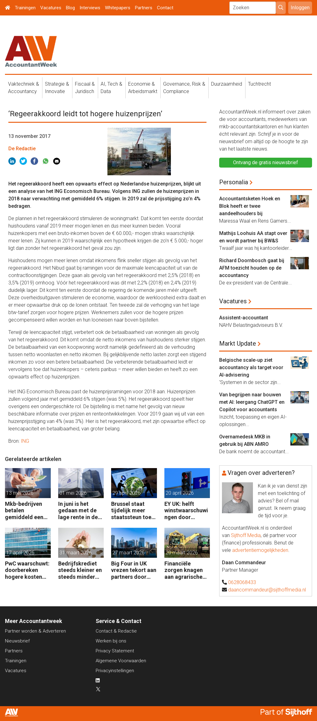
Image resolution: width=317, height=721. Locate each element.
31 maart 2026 (75, 553)
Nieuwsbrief (17, 641)
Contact (165, 8)
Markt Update (237, 343)
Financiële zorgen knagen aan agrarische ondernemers (183, 570)
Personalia (233, 182)
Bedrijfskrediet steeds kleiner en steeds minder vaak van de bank (80, 570)
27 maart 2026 (128, 553)
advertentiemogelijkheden (260, 550)
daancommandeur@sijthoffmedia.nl (267, 590)
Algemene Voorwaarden (121, 660)
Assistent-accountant (243, 318)
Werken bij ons (111, 641)
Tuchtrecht (259, 84)
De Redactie (22, 148)
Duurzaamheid (226, 84)
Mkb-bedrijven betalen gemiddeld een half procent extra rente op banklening (24, 511)
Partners (143, 8)
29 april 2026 (126, 493)
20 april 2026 (180, 493)
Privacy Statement (115, 651)
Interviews (90, 8)
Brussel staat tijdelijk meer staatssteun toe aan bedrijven (131, 511)
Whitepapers (117, 8)
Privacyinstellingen (115, 670)
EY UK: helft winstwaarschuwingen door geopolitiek (186, 511)
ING (25, 441)
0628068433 (242, 582)
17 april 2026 (20, 553)
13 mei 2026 (19, 493)
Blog (70, 8)
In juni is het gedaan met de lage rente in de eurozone (78, 511)
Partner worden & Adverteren (35, 631)
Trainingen (25, 8)
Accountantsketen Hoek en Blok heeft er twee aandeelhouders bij (249, 206)
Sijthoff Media (246, 535)
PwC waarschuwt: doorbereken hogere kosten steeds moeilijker (27, 570)
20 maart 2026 (182, 553)
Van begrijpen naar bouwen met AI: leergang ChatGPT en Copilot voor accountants (251, 402)
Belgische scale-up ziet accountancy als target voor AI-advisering (251, 367)
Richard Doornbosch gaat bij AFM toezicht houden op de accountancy (251, 268)
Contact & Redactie (116, 631)
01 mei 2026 (73, 493)
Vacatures (50, 8)
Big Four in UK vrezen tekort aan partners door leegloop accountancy (133, 570)
